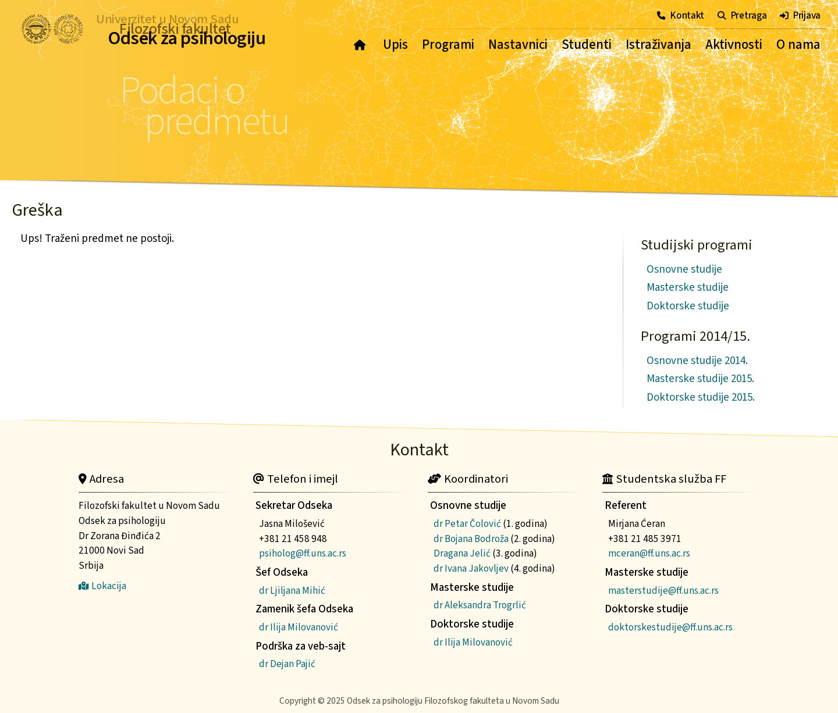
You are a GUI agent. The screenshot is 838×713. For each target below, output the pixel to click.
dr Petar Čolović (467, 523)
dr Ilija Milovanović (298, 627)
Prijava (800, 15)
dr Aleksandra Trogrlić (480, 605)
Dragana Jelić (462, 553)
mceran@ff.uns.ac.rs (649, 553)
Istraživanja (658, 44)
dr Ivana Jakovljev (471, 568)
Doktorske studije (688, 306)
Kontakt (680, 15)
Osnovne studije (684, 269)
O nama (798, 44)
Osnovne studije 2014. (697, 361)
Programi (448, 44)
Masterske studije (688, 287)
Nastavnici (518, 44)
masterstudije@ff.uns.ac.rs (663, 590)
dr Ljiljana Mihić (292, 590)
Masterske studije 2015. (700, 379)
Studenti (587, 44)
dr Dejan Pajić (287, 664)
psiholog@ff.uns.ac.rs (302, 553)
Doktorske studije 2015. (701, 397)
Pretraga (742, 15)
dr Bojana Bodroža (471, 539)
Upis (395, 44)
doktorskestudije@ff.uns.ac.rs (670, 627)
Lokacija (102, 586)
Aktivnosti (733, 44)
